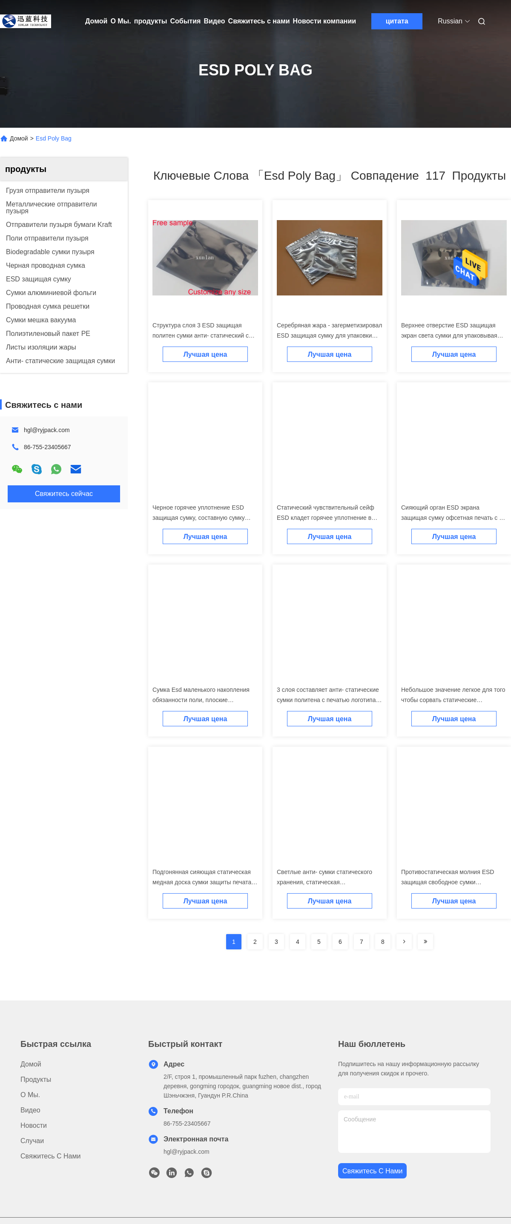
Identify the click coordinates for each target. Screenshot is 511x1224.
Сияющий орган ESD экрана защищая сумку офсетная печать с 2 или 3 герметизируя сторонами (451, 517)
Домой (96, 21)
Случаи (32, 1140)
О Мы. (120, 21)
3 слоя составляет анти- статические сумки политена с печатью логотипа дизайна (328, 700)
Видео (214, 21)
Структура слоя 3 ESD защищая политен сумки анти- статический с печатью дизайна (200, 335)
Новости (33, 1125)
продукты (150, 21)
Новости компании (324, 21)
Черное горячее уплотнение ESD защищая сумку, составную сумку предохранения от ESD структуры (199, 517)
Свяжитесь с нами (259, 21)
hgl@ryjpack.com (47, 430)
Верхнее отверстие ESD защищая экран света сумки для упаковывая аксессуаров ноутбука (449, 335)
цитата (397, 21)
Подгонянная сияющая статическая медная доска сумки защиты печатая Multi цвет (203, 882)
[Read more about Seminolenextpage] (404, 941)
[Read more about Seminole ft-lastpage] (425, 941)
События (185, 21)
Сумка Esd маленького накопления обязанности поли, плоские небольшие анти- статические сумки (202, 700)
